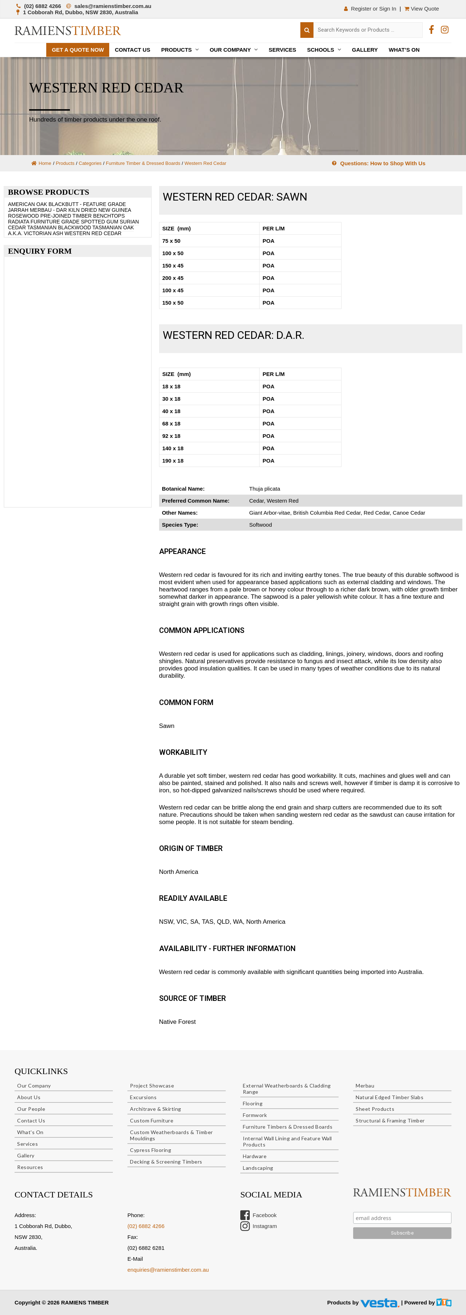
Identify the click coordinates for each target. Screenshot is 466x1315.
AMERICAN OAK (27, 204)
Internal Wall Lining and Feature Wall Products (287, 1141)
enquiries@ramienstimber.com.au (168, 1270)
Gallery (365, 50)
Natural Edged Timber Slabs (389, 1097)
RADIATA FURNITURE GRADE (43, 222)
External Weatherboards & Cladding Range (287, 1088)
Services (282, 50)
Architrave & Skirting (155, 1109)
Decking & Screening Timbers (166, 1161)
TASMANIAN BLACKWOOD (59, 227)
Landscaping (258, 1168)
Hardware (254, 1156)
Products (176, 50)
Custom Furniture (151, 1120)
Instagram (258, 1226)
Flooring (252, 1103)
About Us (28, 1097)
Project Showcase (152, 1085)
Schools (320, 50)
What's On (30, 1132)
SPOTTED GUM (99, 222)
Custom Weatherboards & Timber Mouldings (171, 1135)
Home (41, 163)
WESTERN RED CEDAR (92, 233)
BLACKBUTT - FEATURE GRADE (87, 204)
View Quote (422, 8)
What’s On (404, 50)
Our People (31, 1109)
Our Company (230, 50)
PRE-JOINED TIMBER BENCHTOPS (82, 216)
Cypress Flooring (150, 1150)
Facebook (258, 1215)
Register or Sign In (369, 8)
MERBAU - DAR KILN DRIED (63, 210)
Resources (30, 1167)
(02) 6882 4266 (146, 1226)
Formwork (255, 1115)
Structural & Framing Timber (390, 1120)
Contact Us (132, 50)
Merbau (365, 1085)
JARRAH (18, 210)
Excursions (143, 1097)
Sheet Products (375, 1109)
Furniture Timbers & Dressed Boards (287, 1127)
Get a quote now (78, 50)
